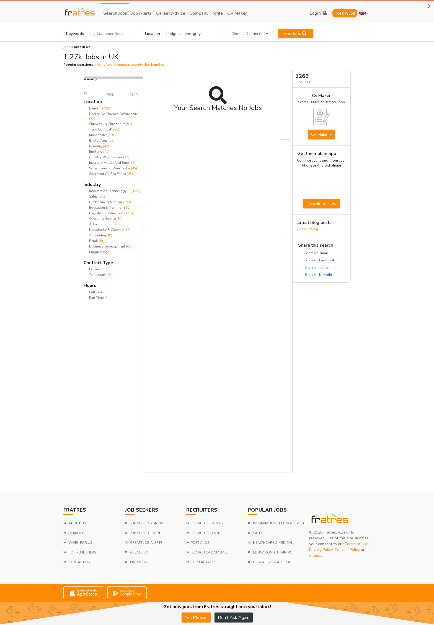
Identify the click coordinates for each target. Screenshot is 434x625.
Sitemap (316, 555)
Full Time (96, 292)
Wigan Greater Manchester (109, 168)
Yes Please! (196, 617)
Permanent (97, 269)
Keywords (75, 33)
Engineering (98, 252)
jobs (67, 47)
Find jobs (295, 33)
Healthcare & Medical (106, 202)
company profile (206, 13)
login (318, 13)
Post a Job (344, 13)
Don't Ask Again (233, 617)
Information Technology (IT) (111, 191)
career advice (170, 13)
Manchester (98, 135)
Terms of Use (356, 544)
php (97, 64)
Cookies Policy (347, 549)
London (95, 108)
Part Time (96, 297)
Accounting (98, 235)
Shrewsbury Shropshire (107, 124)
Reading (95, 146)
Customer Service (103, 218)
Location (152, 33)
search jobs (115, 13)
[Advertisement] (113, 390)
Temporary (98, 274)
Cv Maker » (321, 134)
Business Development (107, 246)
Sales (94, 196)
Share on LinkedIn (318, 274)
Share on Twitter (317, 267)
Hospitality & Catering (107, 230)
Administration (101, 224)
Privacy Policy (321, 549)
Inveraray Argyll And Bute (109, 162)
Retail (94, 241)
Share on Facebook (320, 260)
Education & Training (105, 207)
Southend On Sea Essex (107, 174)
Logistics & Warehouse (107, 213)
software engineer (115, 64)
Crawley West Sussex (105, 157)
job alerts (141, 13)
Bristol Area (98, 140)
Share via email (316, 253)
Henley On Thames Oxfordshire (113, 114)
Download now (321, 203)
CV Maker (237, 13)
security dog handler (147, 64)
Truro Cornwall (100, 129)
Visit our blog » (308, 229)
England (95, 151)
